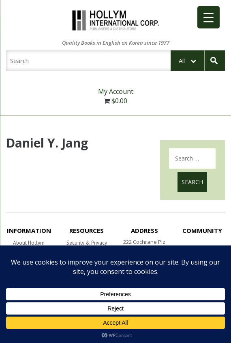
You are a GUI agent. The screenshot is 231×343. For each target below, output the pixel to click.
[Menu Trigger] (208, 17)
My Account (115, 91)
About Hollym (29, 242)
